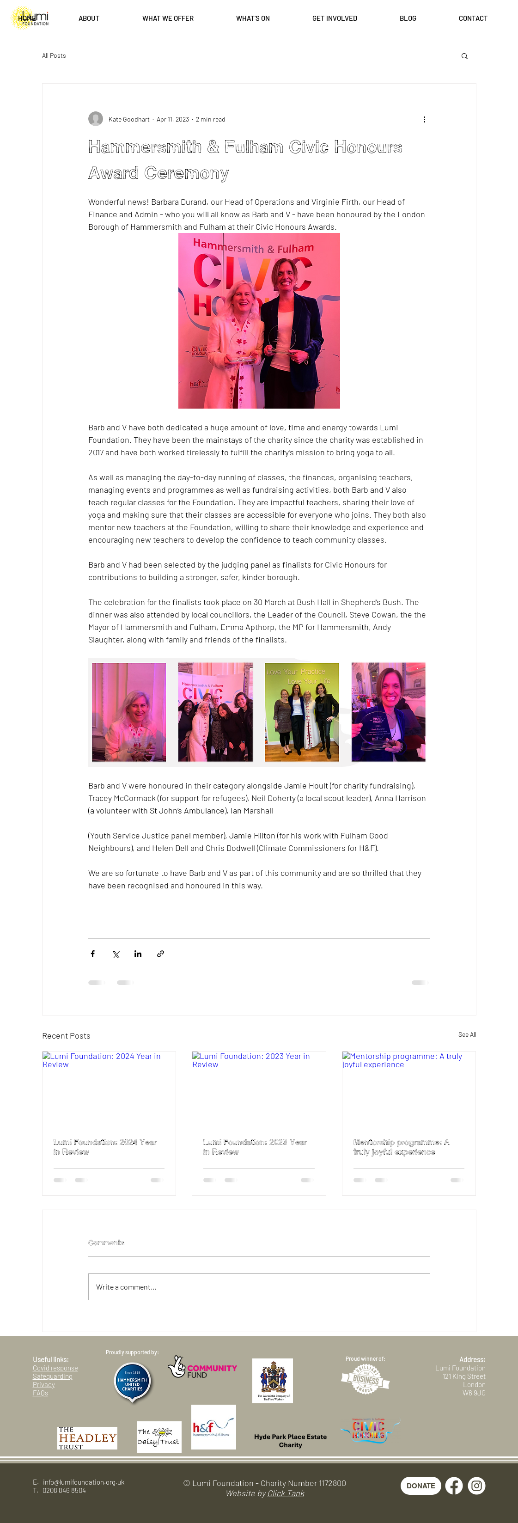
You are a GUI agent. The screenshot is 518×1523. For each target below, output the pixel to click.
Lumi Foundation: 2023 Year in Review (255, 1147)
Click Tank (285, 1493)
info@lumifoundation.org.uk (83, 1482)
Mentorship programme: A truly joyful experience (401, 1147)
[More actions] (424, 118)
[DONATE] (421, 1486)
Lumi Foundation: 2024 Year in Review (105, 1147)
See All (467, 1034)
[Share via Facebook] (92, 953)
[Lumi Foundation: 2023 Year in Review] (259, 1089)
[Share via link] (160, 953)
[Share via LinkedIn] (138, 953)
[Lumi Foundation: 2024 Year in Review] (109, 1089)
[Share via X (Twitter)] (115, 953)
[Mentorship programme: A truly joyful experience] (409, 1089)
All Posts (54, 55)
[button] (89, 18)
